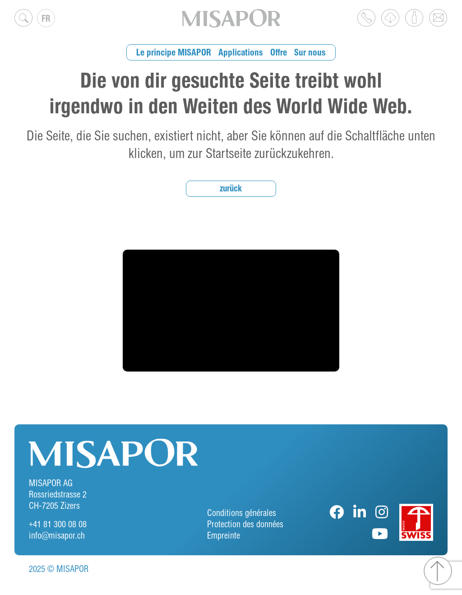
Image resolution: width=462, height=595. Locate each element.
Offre (278, 52)
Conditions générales (241, 512)
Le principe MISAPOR (176, 52)
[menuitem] (46, 18)
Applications (241, 52)
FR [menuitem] (46, 18)
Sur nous (308, 52)
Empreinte (223, 535)
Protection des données (245, 524)
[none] (46, 18)
